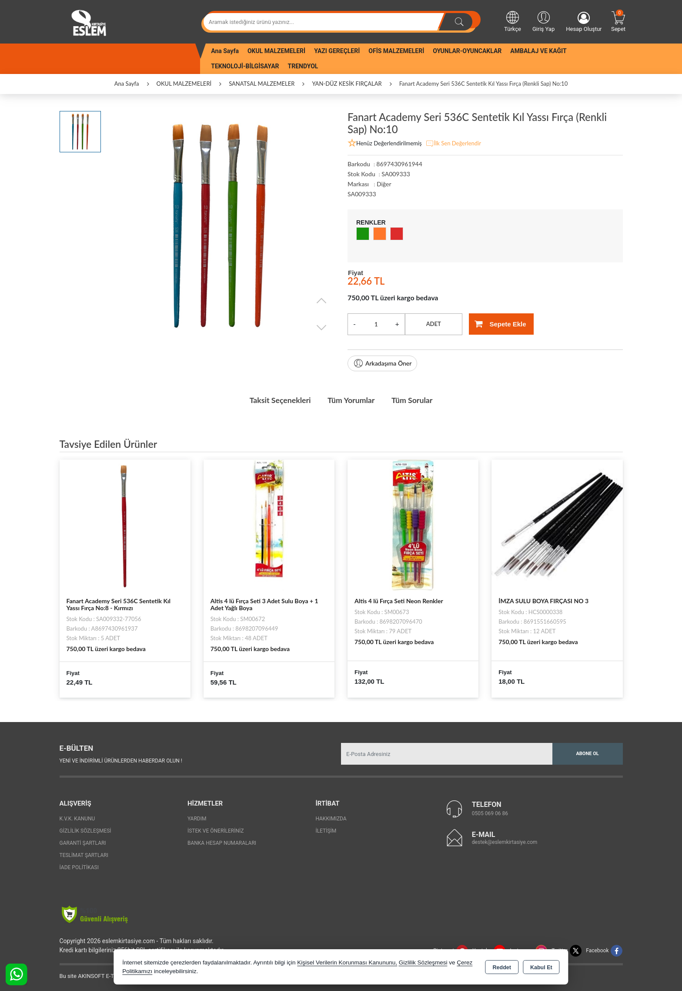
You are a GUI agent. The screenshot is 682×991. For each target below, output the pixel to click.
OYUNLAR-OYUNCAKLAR (467, 50)
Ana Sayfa (225, 50)
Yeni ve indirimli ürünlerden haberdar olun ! (121, 760)
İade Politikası (79, 867)
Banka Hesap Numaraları (221, 843)
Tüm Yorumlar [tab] (351, 400)
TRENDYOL (303, 66)
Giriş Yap (543, 21)
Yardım (197, 818)
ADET (433, 323)
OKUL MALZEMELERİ (276, 50)
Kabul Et (541, 967)
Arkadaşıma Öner (382, 363)
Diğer (384, 184)
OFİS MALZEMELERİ (396, 50)
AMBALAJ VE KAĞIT (538, 50)
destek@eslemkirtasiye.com (505, 842)
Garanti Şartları (83, 843)
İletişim (325, 830)
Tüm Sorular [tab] (414, 400)
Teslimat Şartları (84, 855)
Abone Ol (587, 753)
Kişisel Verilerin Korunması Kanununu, (347, 962)
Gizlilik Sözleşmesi (85, 830)
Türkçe (512, 21)
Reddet (502, 967)
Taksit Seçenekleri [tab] (278, 400)
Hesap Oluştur (584, 22)
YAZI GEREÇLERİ (337, 50)
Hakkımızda (330, 818)
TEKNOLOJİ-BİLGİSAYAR (245, 66)
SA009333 (362, 194)
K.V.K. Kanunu (77, 818)
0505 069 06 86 (490, 813)
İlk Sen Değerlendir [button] (453, 143)
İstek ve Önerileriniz (215, 830)
